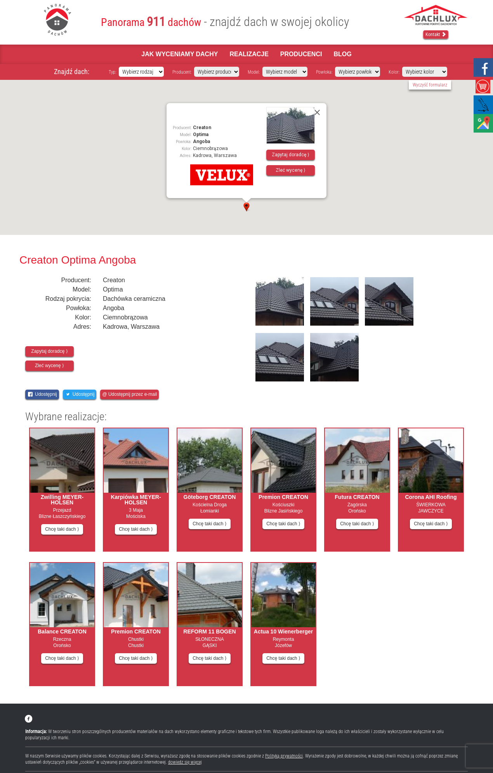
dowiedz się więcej (185, 762)
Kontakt (435, 34)
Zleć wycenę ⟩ (291, 170)
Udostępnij (42, 394)
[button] (246, 207)
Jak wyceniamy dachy (179, 54)
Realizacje (248, 54)
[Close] (317, 112)
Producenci (301, 54)
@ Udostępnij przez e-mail (129, 394)
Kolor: (394, 72)
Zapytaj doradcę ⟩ (290, 154)
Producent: (181, 72)
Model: (254, 72)
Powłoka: (324, 72)
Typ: (112, 72)
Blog (342, 54)
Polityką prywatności (284, 756)
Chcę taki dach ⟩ (62, 529)
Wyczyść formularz (430, 85)
